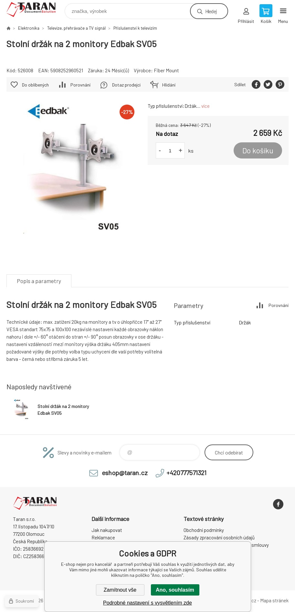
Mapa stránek (274, 600)
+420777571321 (186, 472)
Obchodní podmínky (204, 530)
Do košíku (257, 150)
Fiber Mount (166, 70)
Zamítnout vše (120, 590)
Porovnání (80, 84)
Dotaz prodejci (126, 84)
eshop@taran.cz (125, 472)
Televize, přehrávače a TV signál (76, 28)
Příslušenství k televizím (135, 28)
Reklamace (103, 537)
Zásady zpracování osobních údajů (219, 537)
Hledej (211, 11)
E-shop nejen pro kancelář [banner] (35, 9)
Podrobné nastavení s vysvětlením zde (147, 603)
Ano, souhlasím (175, 590)
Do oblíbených (35, 84)
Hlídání (168, 84)
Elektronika (28, 28)
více (205, 106)
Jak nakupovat (106, 530)
